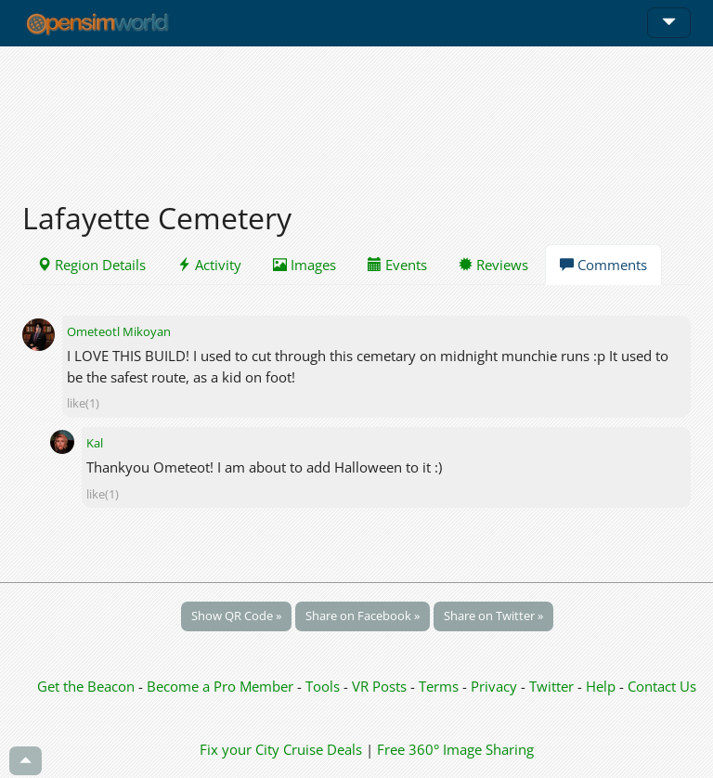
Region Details (91, 264)
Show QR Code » (236, 615)
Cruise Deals (322, 749)
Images (304, 264)
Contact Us (662, 686)
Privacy (494, 686)
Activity (209, 264)
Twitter (551, 686)
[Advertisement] (356, 113)
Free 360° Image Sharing (455, 749)
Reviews (493, 264)
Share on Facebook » (362, 615)
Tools (324, 686)
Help (601, 686)
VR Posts (381, 686)
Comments (603, 264)
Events (397, 264)
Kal (94, 442)
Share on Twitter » (493, 615)
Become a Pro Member (222, 686)
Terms (440, 686)
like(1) (83, 403)
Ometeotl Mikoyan (119, 331)
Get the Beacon (86, 686)
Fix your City (239, 749)
